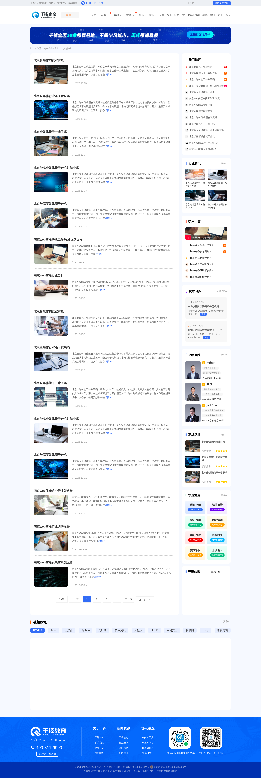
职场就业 (67, 48)
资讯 (169, 15)
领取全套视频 (221, 3)
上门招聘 (123, 747)
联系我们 (99, 742)
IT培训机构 (193, 15)
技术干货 (179, 15)
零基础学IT (208, 15)
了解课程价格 (195, 525)
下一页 (128, 599)
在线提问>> (222, 291)
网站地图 (99, 753)
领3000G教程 (195, 540)
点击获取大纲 (195, 509)
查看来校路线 (217, 555)
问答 (161, 15)
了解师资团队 (217, 540)
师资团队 (193, 355)
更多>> (224, 163)
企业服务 (99, 747)
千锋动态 (123, 737)
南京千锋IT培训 (51, 48)
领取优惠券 (217, 525)
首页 (93, 15)
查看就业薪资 (217, 509)
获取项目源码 (195, 555)
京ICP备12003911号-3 (138, 767)
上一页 (75, 599)
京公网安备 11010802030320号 (168, 767)
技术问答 (193, 291)
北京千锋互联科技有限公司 (111, 767)
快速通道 (192, 495)
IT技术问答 (148, 742)
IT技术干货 (148, 737)
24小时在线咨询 (47, 754)
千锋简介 (99, 737)
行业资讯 (193, 163)
